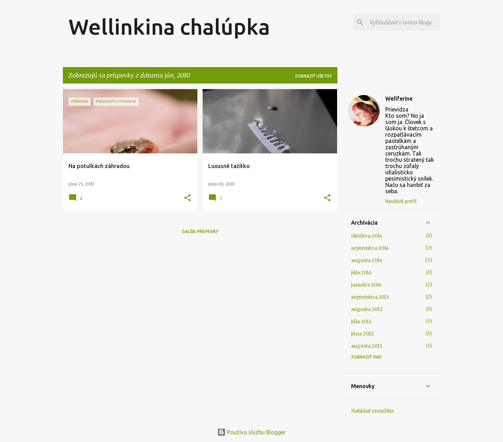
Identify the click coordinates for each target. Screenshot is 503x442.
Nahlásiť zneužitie (372, 411)
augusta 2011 (366, 346)
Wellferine (399, 98)
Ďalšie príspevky (200, 231)
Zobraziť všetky (313, 76)
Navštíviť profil (401, 201)
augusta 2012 (366, 309)
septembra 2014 (370, 248)
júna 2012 (362, 334)
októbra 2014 (366, 236)
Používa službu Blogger (251, 432)
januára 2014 (366, 285)
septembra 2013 (370, 297)
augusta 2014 (366, 260)
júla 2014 (361, 272)
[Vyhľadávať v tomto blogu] (403, 22)
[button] (187, 198)
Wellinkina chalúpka (169, 26)
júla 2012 (361, 321)
